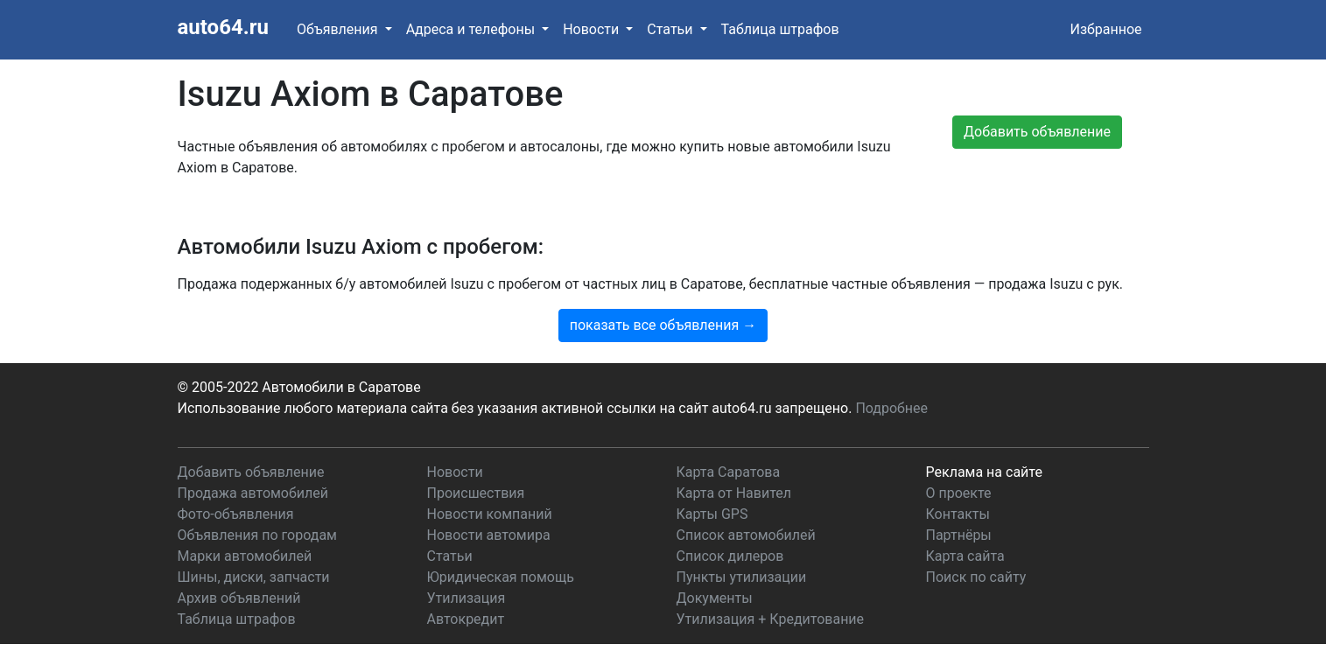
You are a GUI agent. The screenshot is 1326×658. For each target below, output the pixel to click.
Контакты (958, 514)
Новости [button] (592, 29)
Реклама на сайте (984, 472)
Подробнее (891, 408)
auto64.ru (223, 27)
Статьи (450, 556)
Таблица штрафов (780, 29)
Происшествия (476, 493)
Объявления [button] (339, 29)
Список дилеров (730, 556)
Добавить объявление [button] (1037, 131)
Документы (715, 598)
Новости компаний (489, 514)
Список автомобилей (746, 535)
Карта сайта (965, 556)
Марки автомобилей (245, 556)
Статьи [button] (671, 29)
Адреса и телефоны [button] (472, 29)
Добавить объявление (251, 472)
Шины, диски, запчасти (254, 577)
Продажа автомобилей (253, 493)
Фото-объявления (236, 514)
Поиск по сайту (976, 577)
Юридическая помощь (500, 577)
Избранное (1105, 29)
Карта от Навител (734, 493)
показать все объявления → (663, 325)
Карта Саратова (729, 472)
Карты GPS (712, 514)
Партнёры (959, 535)
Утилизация (466, 598)
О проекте (959, 493)
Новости (455, 472)
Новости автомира (489, 535)
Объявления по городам (257, 535)
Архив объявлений (239, 598)
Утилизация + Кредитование (771, 619)
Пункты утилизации (742, 577)
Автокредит (466, 619)
